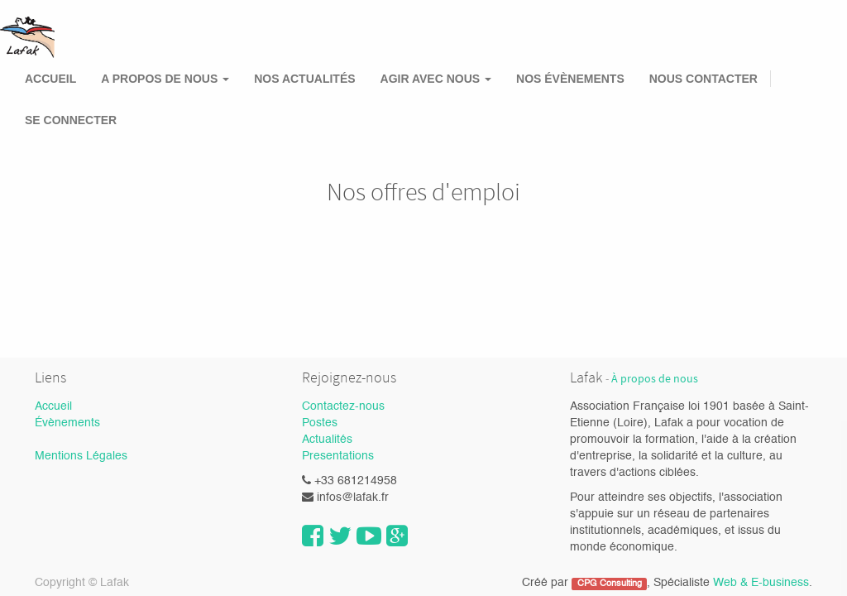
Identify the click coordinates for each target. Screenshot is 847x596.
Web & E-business (761, 583)
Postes (319, 423)
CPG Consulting (609, 583)
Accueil (53, 406)
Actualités (327, 439)
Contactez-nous (343, 406)
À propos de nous (654, 379)
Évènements (67, 423)
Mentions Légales (81, 456)
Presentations (338, 456)
